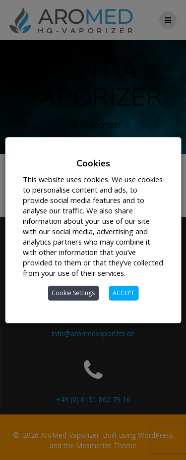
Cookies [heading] (93, 163)
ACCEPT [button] (123, 293)
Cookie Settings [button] (73, 293)
